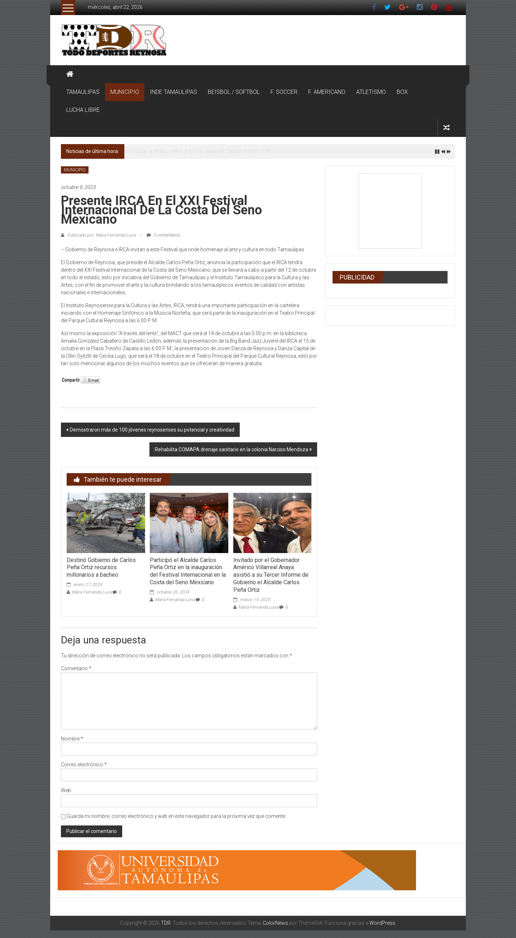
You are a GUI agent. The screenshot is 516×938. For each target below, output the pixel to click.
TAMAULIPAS (83, 92)
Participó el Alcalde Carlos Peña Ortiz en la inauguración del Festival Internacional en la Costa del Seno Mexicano (188, 571)
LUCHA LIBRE (83, 109)
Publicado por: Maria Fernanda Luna (101, 235)
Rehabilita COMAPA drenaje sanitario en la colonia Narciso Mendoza (231, 449)
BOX (402, 92)
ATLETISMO (371, 92)
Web (66, 790)
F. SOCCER (284, 92)
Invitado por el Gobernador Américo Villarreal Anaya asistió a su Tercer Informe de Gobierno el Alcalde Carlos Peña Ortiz (271, 575)
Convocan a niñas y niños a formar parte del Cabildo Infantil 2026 (197, 151)
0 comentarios (164, 235)
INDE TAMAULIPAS (173, 92)
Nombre (72, 739)
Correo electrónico (84, 764)
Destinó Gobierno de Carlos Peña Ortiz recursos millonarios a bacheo (101, 567)
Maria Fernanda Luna (91, 592)
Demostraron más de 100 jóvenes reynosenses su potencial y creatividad (152, 430)
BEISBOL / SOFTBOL (234, 92)
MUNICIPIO (124, 92)
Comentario (76, 668)
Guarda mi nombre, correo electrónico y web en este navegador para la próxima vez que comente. (176, 816)
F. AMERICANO (326, 92)
